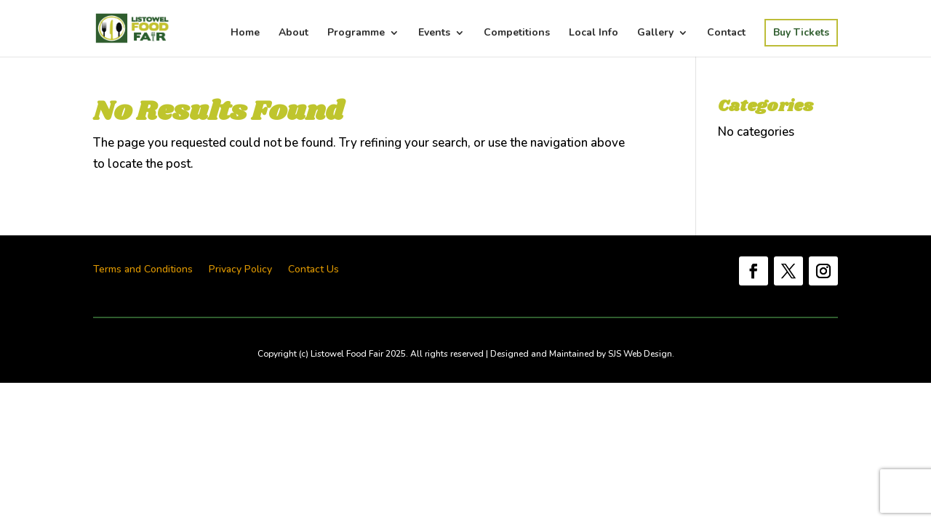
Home (245, 33)
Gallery (655, 33)
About (293, 33)
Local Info (593, 33)
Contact (726, 33)
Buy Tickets (801, 32)
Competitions (517, 33)
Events (434, 33)
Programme (356, 33)
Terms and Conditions (143, 270)
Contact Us (313, 270)
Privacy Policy (240, 270)
